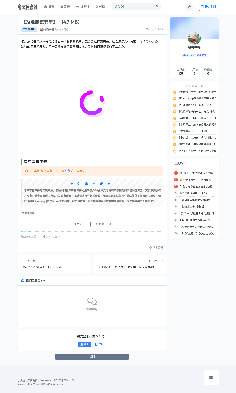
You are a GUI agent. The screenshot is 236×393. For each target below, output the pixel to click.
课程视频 (28, 213)
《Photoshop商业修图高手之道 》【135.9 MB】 (205, 98)
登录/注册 (208, 7)
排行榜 (83, 7)
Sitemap (58, 384)
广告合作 (32, 380)
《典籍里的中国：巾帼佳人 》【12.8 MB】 (202, 118)
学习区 (29, 29)
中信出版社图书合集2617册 (195, 220)
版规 (100, 7)
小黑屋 (21, 380)
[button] (44, 280)
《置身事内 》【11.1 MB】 (193, 131)
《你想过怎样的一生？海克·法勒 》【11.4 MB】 (205, 111)
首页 (49, 7)
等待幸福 (49, 29)
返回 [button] (92, 356)
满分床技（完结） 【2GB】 (195, 193)
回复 (67, 171)
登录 (84, 344)
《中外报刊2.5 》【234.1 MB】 (195, 104)
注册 (99, 344)
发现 (65, 7)
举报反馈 (156, 247)
